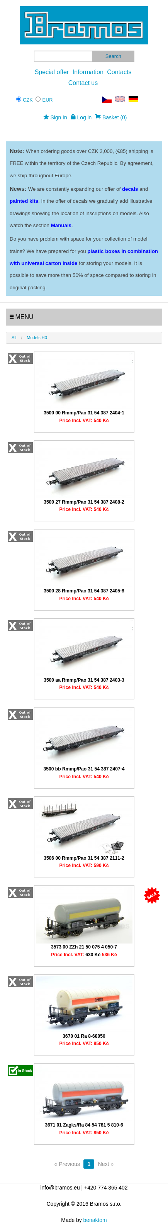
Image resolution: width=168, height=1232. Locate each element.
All (14, 337)
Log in (81, 117)
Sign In (55, 117)
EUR (47, 100)
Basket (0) (111, 117)
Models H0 (37, 337)
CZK (28, 100)
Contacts (119, 72)
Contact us (83, 83)
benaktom (95, 1220)
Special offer (52, 72)
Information (88, 72)
